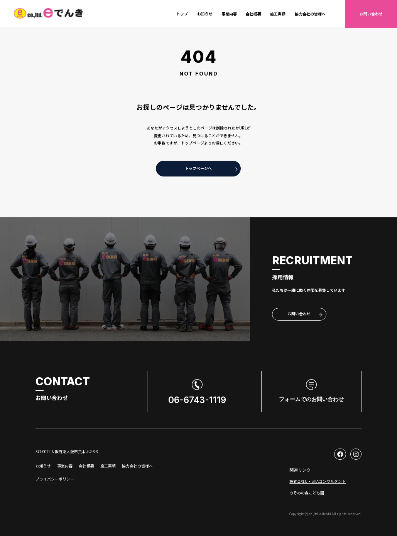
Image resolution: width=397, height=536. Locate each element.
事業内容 (229, 14)
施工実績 (278, 14)
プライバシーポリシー (54, 479)
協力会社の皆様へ (310, 14)
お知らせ (205, 14)
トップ (182, 14)
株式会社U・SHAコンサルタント (317, 481)
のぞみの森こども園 (306, 493)
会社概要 (253, 14)
